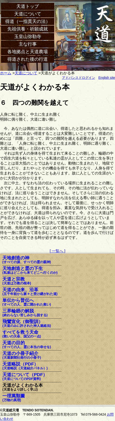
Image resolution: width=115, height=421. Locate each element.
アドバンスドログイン (78, 78)
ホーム (5, 73)
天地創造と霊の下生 (30, 270)
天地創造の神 (26, 260)
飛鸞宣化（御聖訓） (26, 324)
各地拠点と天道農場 (27, 51)
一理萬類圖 (13, 398)
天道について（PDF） (24, 377)
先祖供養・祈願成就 (27, 28)
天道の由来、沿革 (30, 292)
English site (106, 78)
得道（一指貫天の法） (27, 21)
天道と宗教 (16, 281)
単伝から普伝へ (26, 302)
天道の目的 (26, 345)
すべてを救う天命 (21, 334)
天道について (27, 13)
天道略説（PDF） (25, 366)
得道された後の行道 (27, 59)
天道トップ (27, 6)
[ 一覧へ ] (57, 251)
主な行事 (28, 44)
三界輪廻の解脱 (25, 313)
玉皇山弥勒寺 (27, 36)
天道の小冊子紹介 (21, 355)
